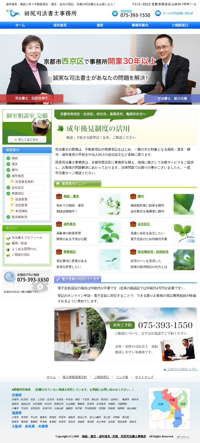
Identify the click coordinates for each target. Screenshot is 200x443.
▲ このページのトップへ (180, 369)
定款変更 (21, 205)
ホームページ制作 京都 (183, 437)
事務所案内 (140, 25)
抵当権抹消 (19, 217)
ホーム (20, 25)
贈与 (141, 196)
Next (2, 107)
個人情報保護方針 (75, 377)
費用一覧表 (19, 243)
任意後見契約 (24, 181)
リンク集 (122, 377)
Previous (2, 31)
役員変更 (21, 199)
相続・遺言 (71, 196)
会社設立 (144, 224)
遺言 (100, 25)
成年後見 (60, 25)
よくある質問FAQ (24, 249)
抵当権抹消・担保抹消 (153, 251)
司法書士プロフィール (27, 237)
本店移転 (21, 211)
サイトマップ (144, 377)
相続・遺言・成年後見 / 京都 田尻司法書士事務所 (114, 436)
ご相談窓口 (180, 25)
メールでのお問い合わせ (176, 15)
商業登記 (70, 251)
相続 (15, 158)
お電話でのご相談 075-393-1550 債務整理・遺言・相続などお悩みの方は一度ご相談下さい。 (27, 282)
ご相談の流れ (21, 254)
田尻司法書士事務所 (41, 14)
